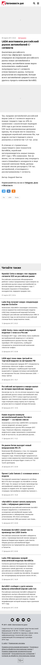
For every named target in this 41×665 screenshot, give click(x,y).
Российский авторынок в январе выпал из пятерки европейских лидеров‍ (20, 387)
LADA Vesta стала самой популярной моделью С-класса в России (19, 331)
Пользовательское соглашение (23, 654)
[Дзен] (12, 619)
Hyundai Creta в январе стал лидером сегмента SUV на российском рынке (19, 275)
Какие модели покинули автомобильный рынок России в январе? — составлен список (17, 417)
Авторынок (22, 38)
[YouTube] (28, 619)
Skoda (17, 197)
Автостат (17, 55)
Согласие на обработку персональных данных (18, 656)
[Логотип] (13, 3)
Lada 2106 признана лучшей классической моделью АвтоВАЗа (17, 559)
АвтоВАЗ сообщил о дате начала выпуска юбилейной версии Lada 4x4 (19, 587)
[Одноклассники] (13, 191)
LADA (9, 197)
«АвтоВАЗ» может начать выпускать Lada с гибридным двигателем (19, 503)
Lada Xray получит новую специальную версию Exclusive (20, 303)
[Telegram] (4, 191)
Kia (4, 197)
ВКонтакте (8, 185)
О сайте (4, 643)
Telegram (29, 183)
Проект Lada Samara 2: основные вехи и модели (20, 474)
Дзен (36, 183)
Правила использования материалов (15, 647)
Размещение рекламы (17, 643)
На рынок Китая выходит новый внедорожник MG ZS (16, 446)
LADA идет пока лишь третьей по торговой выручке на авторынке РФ (18, 359)
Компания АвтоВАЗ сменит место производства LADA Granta (17, 531)
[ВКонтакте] (8, 191)
